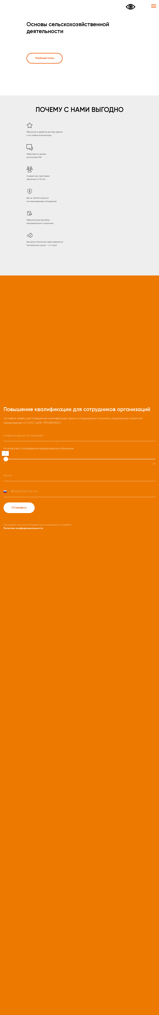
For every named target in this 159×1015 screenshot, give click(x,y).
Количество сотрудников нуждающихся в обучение (39, 448)
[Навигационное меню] (153, 6)
